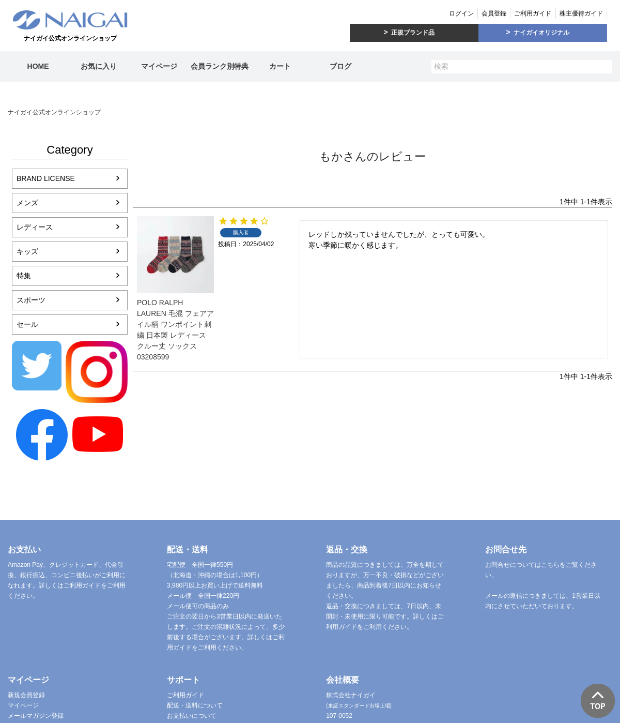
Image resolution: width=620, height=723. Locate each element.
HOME (38, 66)
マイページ (159, 66)
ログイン (461, 13)
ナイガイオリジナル (541, 32)
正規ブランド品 (413, 32)
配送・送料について (195, 705)
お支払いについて (191, 715)
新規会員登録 (26, 695)
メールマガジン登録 (36, 715)
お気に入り (99, 66)
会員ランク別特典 (220, 66)
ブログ (340, 66)
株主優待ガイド (581, 13)
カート (280, 66)
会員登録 (494, 13)
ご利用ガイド (532, 13)
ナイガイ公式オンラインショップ (54, 112)
